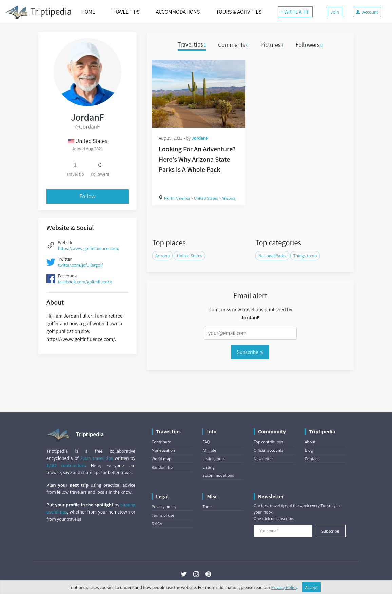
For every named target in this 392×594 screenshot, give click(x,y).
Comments (233, 45)
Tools (207, 506)
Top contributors (268, 442)
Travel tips (192, 45)
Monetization (163, 450)
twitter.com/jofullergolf (80, 265)
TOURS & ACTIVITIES (238, 11)
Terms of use (163, 515)
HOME (88, 11)
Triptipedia (38, 12)
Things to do (305, 256)
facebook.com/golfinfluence (85, 281)
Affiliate (209, 450)
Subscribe (250, 351)
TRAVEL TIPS (125, 11)
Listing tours (213, 459)
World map (161, 459)
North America (177, 198)
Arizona (228, 198)
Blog (309, 450)
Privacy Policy (284, 587)
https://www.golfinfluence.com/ (89, 248)
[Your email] (283, 531)
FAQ (206, 442)
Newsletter (263, 459)
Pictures (271, 45)
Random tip (162, 467)
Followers (309, 45)
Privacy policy (164, 506)
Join (335, 12)
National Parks (272, 256)
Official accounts (268, 450)
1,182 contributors (65, 465)
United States (206, 198)
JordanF (200, 138)
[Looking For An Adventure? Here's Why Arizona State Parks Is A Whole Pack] (198, 94)
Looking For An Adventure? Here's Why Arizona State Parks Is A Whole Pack (197, 159)
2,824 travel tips (96, 458)
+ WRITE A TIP (295, 11)
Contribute (161, 442)
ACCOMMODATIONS (178, 11)
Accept (311, 587)
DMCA (157, 523)
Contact (311, 459)
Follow (87, 196)
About (310, 442)
